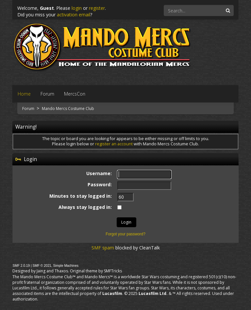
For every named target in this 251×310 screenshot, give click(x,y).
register (97, 8)
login (77, 8)
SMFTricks (113, 271)
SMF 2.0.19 (21, 265)
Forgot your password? (125, 234)
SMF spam (103, 248)
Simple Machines (65, 265)
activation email (73, 14)
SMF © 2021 (41, 265)
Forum (28, 108)
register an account (114, 144)
